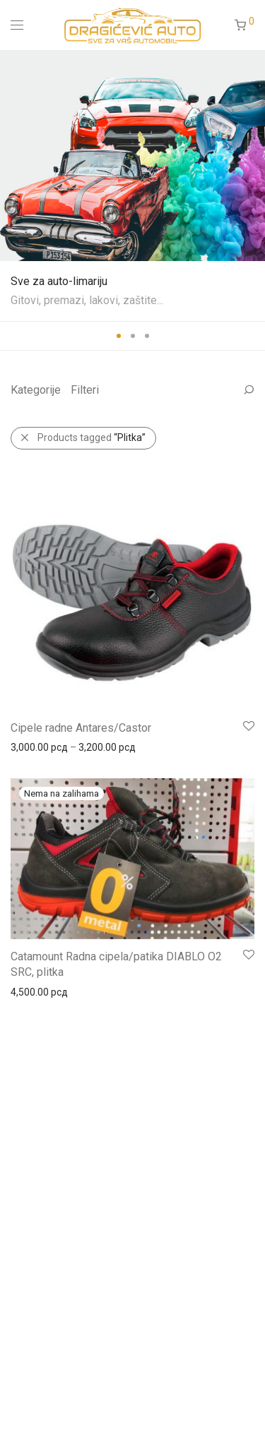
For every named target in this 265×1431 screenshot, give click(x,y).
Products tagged (91, 437)
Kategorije (36, 390)
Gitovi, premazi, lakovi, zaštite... (87, 300)
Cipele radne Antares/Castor (81, 728)
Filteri (85, 390)
